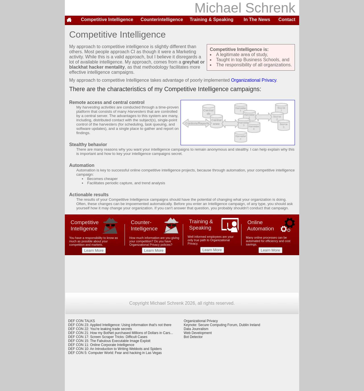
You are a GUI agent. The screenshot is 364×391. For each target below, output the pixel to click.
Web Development (198, 333)
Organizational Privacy (253, 80)
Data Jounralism (196, 329)
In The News (257, 19)
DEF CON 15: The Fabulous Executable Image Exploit (109, 341)
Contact (286, 19)
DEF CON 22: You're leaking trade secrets (100, 329)
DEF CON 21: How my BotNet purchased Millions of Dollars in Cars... (120, 333)
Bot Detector (193, 337)
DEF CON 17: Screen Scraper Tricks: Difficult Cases (108, 337)
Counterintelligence (161, 19)
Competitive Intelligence (107, 19)
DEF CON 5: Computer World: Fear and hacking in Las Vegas (115, 353)
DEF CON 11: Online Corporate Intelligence (101, 345)
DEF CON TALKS (81, 321)
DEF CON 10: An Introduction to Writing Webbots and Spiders (115, 349)
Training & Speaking (211, 19)
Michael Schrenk (247, 7)
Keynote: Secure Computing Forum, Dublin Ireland (222, 325)
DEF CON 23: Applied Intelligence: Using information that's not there (119, 325)
